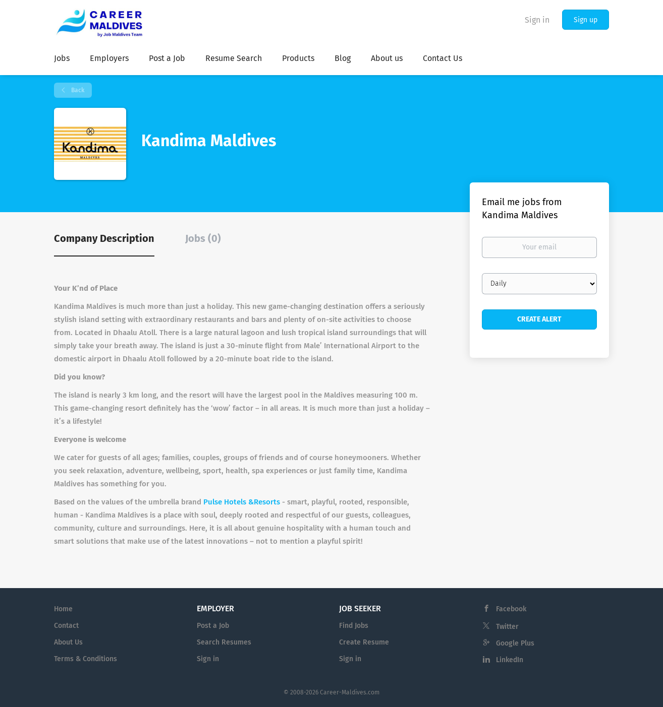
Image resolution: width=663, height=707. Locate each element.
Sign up (585, 20)
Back (77, 90)
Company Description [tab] (104, 238)
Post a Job (213, 625)
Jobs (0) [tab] (203, 238)
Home (63, 609)
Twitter (507, 626)
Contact (66, 625)
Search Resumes (224, 642)
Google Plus (515, 643)
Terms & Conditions (85, 659)
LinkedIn (509, 660)
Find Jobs (353, 625)
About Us (68, 642)
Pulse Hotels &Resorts (241, 501)
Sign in (537, 20)
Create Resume (364, 642)
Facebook (511, 609)
